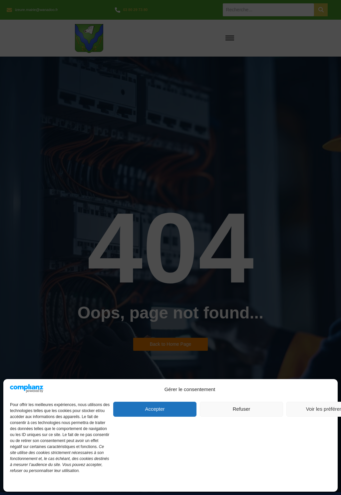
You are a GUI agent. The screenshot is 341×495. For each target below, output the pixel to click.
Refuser (241, 409)
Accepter (155, 409)
